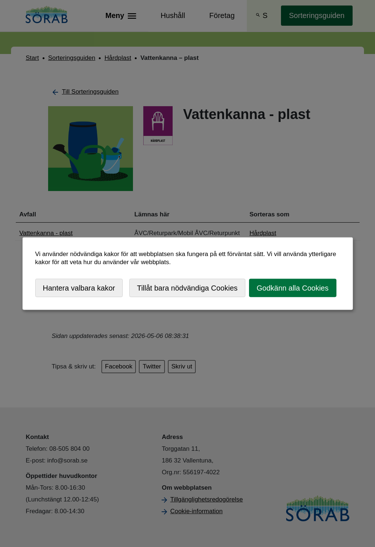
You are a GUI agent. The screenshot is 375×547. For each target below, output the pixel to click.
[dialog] (187, 273)
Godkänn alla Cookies (293, 288)
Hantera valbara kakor (79, 288)
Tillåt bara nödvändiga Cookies (187, 288)
